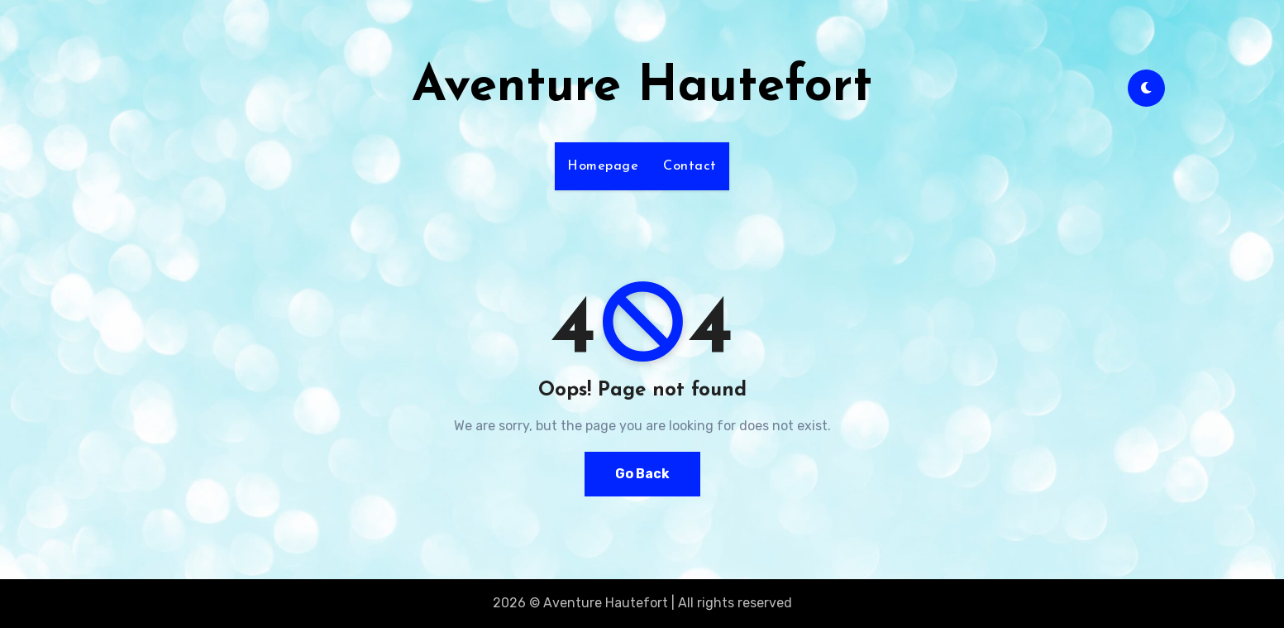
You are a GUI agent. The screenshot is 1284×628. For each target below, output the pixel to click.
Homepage (602, 166)
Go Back (642, 474)
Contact (690, 166)
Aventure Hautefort (642, 88)
